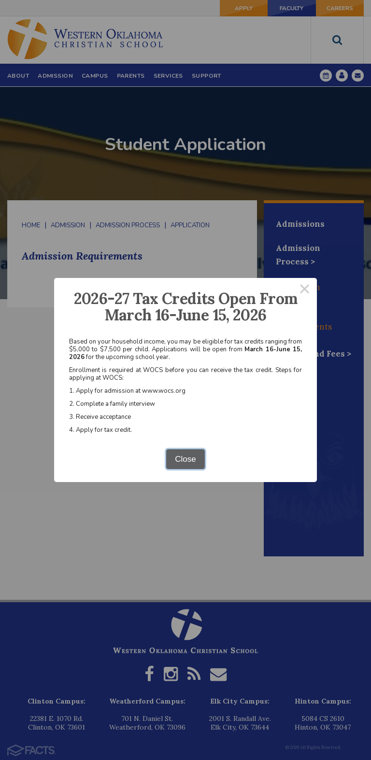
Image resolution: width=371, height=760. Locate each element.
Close (185, 459)
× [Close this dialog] (305, 290)
